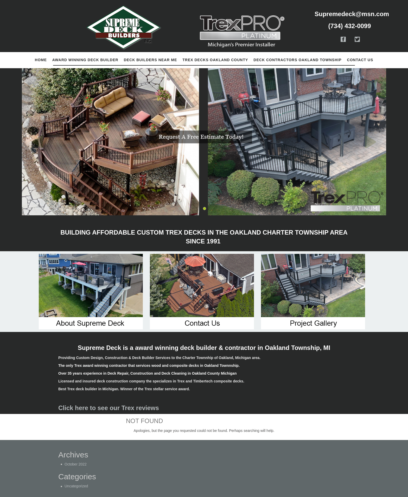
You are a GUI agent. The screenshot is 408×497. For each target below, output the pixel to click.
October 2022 (76, 464)
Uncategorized (76, 486)
